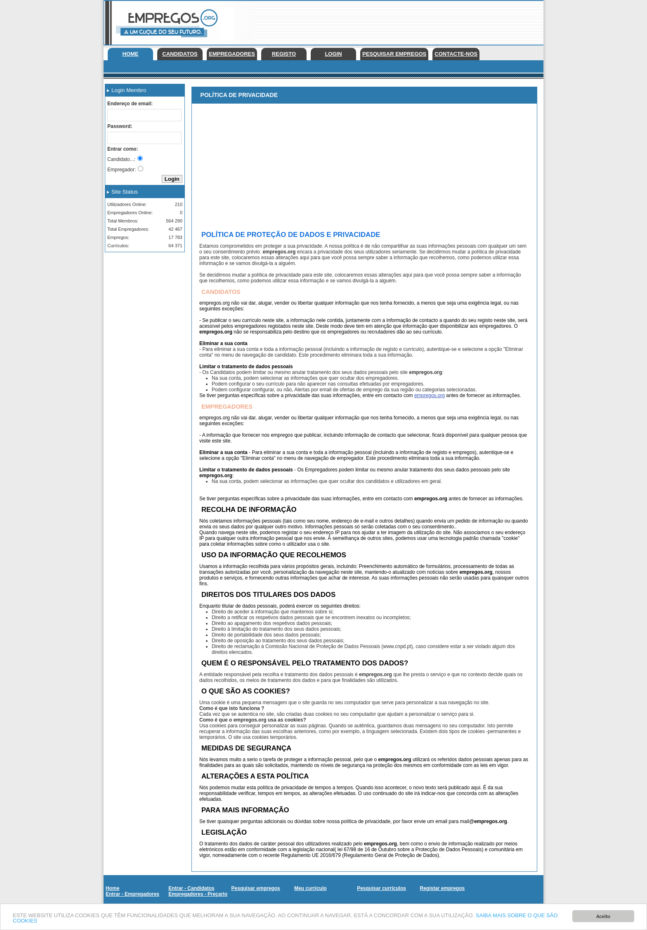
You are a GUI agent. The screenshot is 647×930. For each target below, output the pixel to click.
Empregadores (232, 54)
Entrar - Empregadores (132, 894)
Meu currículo (310, 888)
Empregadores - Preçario (197, 894)
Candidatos (179, 54)
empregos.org (429, 395)
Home (131, 54)
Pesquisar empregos (394, 54)
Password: (119, 126)
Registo (284, 54)
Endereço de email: (130, 103)
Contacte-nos (455, 54)
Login (333, 54)
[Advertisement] (393, 20)
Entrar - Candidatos (191, 888)
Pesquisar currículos (381, 888)
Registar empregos (442, 888)
